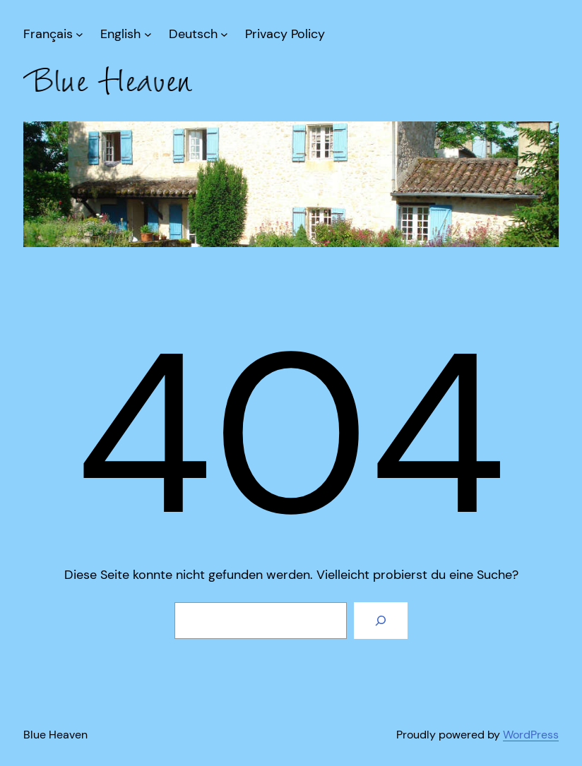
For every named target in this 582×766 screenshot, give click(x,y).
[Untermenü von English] (125, 34)
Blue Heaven (55, 734)
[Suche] (381, 620)
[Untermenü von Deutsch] (198, 34)
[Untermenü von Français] (53, 34)
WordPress (531, 734)
